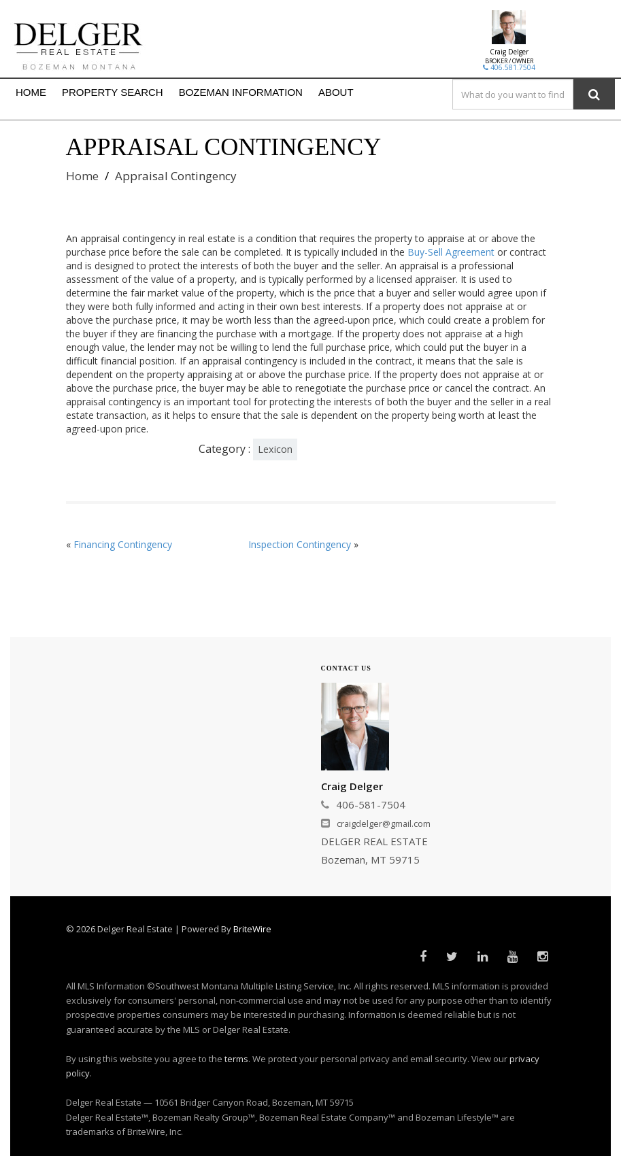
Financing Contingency (122, 544)
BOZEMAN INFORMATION (241, 92)
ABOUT (336, 92)
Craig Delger (509, 51)
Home (82, 176)
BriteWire (252, 929)
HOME (31, 92)
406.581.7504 (509, 67)
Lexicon (275, 449)
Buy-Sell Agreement (450, 251)
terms (236, 1059)
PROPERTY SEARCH (112, 92)
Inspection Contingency (299, 544)
